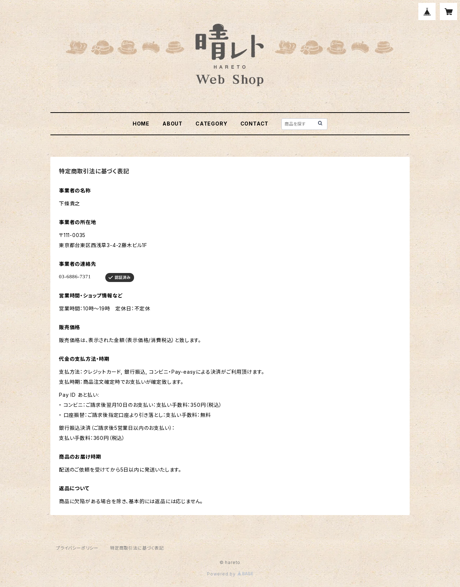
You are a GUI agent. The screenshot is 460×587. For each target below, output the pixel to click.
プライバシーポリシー (77, 548)
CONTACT (254, 123)
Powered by (230, 574)
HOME (141, 123)
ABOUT (172, 123)
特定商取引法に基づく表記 (137, 548)
